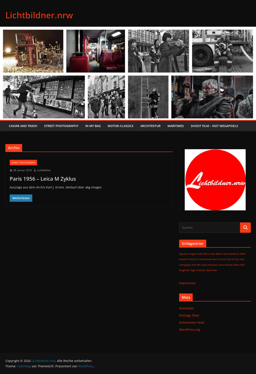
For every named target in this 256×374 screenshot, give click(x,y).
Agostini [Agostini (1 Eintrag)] (183, 253)
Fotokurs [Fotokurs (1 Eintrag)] (193, 259)
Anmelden (186, 308)
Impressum (187, 283)
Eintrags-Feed (189, 315)
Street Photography (61, 126)
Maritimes (176, 126)
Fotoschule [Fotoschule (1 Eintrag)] (205, 259)
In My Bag (93, 126)
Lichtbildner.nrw (39, 15)
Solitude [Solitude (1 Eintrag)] (200, 270)
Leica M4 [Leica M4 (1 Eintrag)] (195, 264)
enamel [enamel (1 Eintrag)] (183, 259)
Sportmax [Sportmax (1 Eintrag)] (211, 270)
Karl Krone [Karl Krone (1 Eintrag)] (233, 259)
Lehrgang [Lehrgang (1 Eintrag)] (184, 264)
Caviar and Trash (23, 126)
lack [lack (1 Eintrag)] (242, 259)
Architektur (150, 126)
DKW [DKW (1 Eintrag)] (242, 253)
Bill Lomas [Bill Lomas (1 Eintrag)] (209, 253)
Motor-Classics (120, 126)
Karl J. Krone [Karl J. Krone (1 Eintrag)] (219, 259)
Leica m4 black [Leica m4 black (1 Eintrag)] (209, 264)
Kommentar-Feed (191, 322)
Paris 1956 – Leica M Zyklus (43, 178)
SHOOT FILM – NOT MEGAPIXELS (214, 126)
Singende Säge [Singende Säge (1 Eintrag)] (187, 270)
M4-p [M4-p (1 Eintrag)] (236, 264)
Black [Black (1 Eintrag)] (219, 253)
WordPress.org (189, 329)
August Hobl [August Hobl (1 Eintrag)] (196, 253)
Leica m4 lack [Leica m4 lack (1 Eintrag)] (225, 264)
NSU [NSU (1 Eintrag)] (242, 264)
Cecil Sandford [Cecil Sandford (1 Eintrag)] (231, 253)
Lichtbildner (44, 170)
